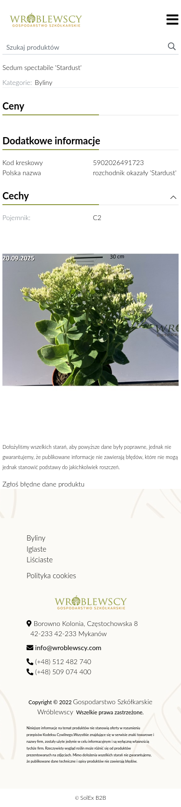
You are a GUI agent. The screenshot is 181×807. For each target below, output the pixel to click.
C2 (97, 217)
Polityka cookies (51, 575)
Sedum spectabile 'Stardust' (42, 67)
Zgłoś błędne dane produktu (43, 484)
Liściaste (40, 559)
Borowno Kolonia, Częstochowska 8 (82, 623)
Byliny (43, 82)
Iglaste (36, 548)
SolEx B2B (93, 797)
